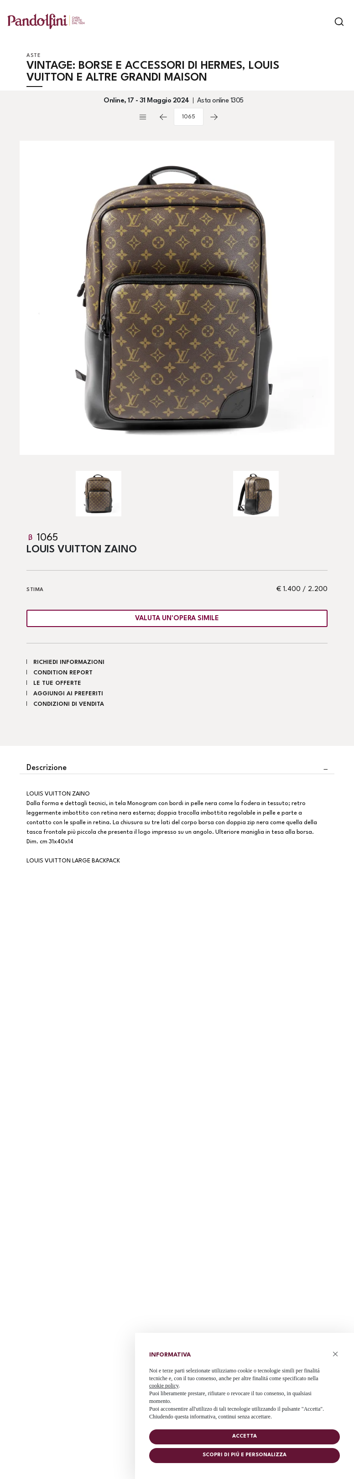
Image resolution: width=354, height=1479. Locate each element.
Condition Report (63, 673)
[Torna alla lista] (145, 117)
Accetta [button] (244, 1436)
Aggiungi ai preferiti (68, 694)
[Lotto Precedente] (163, 117)
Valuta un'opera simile (177, 618)
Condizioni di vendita (68, 704)
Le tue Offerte (57, 683)
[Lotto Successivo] (214, 117)
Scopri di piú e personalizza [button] (244, 1455)
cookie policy (163, 1385)
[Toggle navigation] (323, 21)
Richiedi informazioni (68, 662)
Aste (33, 55)
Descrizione (46, 768)
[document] (244, 1384)
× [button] (335, 1354)
